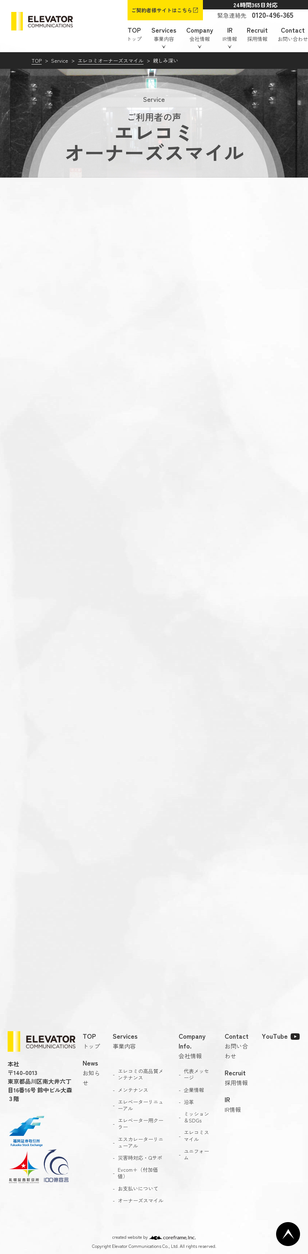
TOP (37, 60)
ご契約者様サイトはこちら (161, 10)
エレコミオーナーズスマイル (110, 60)
